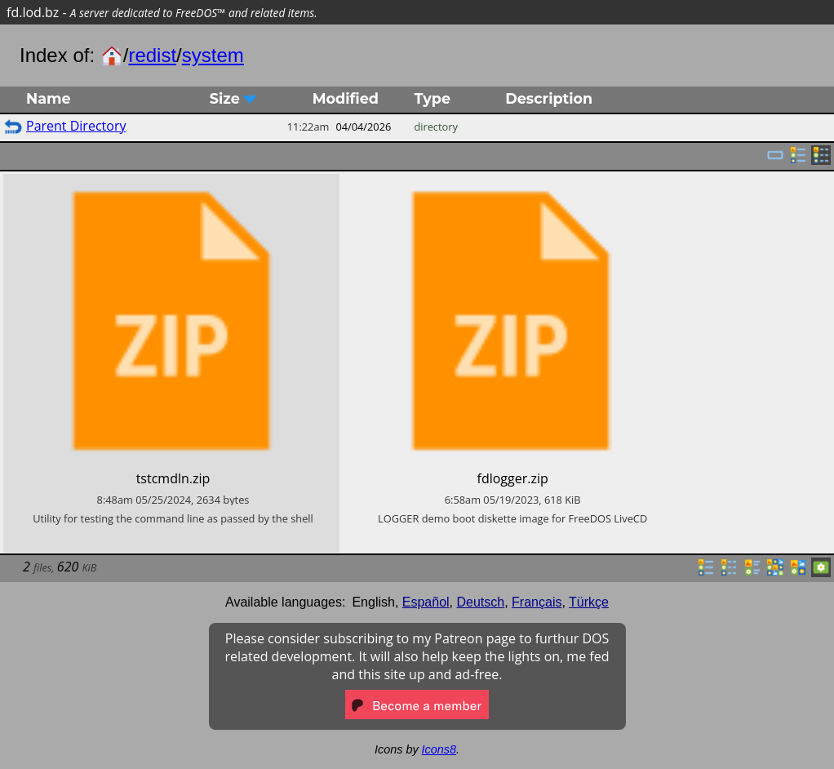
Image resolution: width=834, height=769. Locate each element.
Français (536, 602)
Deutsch (481, 602)
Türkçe (589, 602)
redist (152, 55)
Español (426, 602)
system (213, 55)
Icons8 (439, 749)
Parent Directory (76, 126)
